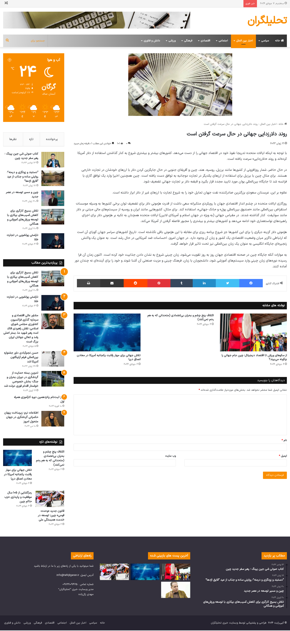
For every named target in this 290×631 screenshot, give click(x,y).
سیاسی (265, 41)
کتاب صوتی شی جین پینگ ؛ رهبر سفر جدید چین (21, 156)
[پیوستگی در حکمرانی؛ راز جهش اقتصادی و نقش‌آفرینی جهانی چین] (175, 590)
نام (284, 440)
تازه (31, 139)
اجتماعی (223, 41)
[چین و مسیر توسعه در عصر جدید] (52, 199)
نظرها (13, 139)
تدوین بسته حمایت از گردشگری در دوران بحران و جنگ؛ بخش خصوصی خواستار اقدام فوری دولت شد (21, 380)
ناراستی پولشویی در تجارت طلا (22, 238)
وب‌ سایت (170, 456)
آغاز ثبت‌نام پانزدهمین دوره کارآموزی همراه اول (39, 400)
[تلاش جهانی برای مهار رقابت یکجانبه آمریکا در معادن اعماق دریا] (107, 332)
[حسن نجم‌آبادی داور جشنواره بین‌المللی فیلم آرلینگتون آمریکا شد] (52, 359)
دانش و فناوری (152, 41)
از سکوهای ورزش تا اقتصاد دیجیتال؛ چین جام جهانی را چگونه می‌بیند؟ (254, 357)
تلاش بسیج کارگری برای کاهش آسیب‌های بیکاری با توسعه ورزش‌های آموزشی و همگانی (22, 218)
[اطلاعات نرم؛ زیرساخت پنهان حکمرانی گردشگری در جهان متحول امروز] (52, 419)
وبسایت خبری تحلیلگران (224, 623)
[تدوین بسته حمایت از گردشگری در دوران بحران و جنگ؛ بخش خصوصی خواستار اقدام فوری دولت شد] (52, 379)
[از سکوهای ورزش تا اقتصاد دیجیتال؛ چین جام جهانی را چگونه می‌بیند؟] (253, 332)
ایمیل (283, 456)
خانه (279, 41)
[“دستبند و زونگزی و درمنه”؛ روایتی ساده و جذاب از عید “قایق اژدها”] (52, 179)
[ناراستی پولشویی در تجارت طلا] (52, 242)
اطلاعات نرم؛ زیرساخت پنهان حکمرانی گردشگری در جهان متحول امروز (21, 418)
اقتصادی (205, 41)
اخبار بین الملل (244, 41)
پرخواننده (52, 139)
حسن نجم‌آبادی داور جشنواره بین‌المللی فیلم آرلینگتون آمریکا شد (21, 358)
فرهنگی (188, 41)
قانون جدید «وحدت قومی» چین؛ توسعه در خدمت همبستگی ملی (51, 516)
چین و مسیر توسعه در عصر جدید (22, 195)
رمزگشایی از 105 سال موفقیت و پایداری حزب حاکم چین (18, 497)
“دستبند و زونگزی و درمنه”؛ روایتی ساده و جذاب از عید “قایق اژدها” (22, 177)
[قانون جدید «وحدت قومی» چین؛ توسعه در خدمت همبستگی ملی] (50, 499)
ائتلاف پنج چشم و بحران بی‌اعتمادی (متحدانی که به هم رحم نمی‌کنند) (180, 317)
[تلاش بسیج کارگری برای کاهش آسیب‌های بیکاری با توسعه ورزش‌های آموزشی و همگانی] (52, 217)
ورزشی (172, 41)
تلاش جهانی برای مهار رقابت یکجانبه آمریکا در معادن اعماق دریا (109, 357)
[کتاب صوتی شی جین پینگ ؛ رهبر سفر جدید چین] (52, 160)
